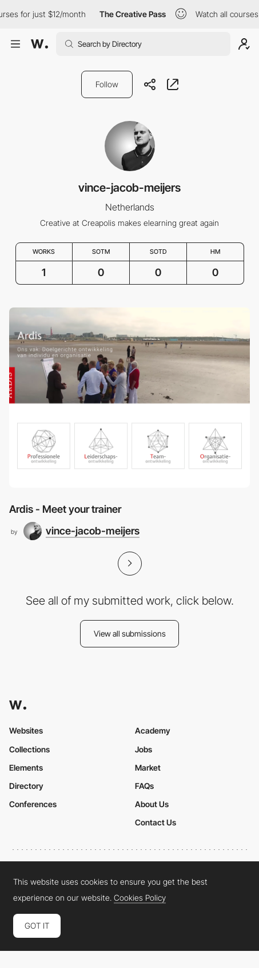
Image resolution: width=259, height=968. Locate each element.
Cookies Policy (140, 898)
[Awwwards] (39, 43)
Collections (29, 749)
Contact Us (155, 822)
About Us (152, 804)
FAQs (144, 786)
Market (148, 767)
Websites (26, 730)
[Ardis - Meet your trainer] (129, 397)
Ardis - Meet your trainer (65, 509)
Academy (152, 730)
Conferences (33, 804)
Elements (26, 767)
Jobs (143, 749)
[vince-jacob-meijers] (81, 531)
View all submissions (130, 633)
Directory (26, 786)
